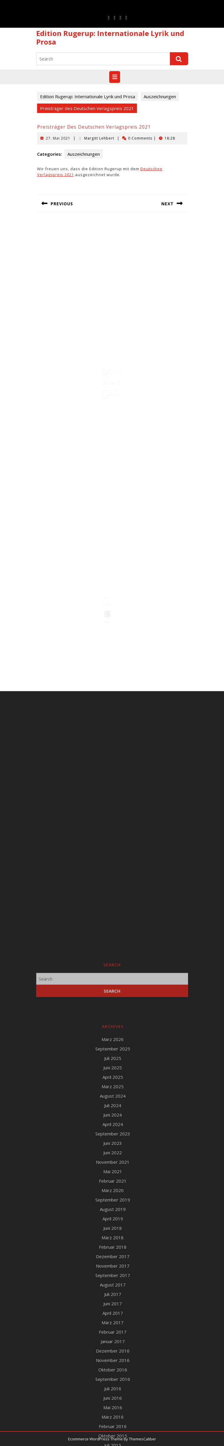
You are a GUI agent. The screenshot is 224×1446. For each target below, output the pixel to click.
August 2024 (113, 1360)
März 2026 (113, 1304)
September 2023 (112, 1398)
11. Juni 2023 (106, 387)
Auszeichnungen (160, 96)
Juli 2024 (112, 1370)
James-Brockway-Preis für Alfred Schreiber (110, 385)
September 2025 (112, 1313)
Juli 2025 (112, 1323)
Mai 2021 (112, 1436)
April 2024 (112, 1389)
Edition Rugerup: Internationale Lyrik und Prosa (110, 37)
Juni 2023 (112, 1408)
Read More (106, 382)
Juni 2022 (112, 1417)
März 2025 (113, 1351)
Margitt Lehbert (99, 138)
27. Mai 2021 (58, 138)
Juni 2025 (112, 1332)
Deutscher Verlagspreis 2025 (108, 367)
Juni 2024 (112, 1379)
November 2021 (113, 1426)
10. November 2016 (107, 377)
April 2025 (112, 1342)
